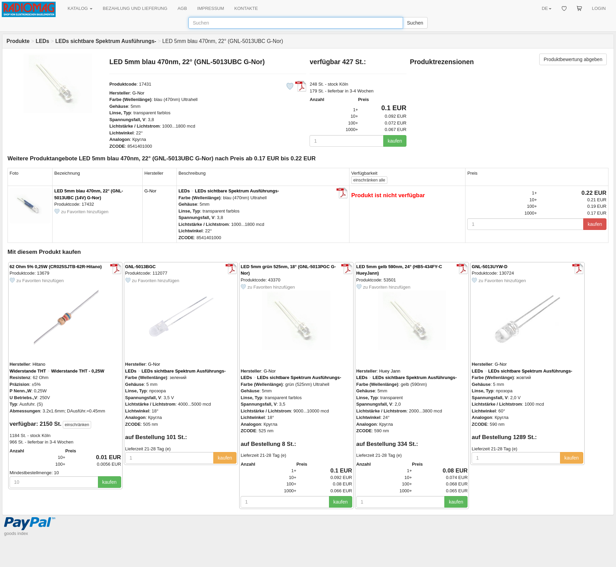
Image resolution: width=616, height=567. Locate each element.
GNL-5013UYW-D (489, 266)
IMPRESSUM (210, 8)
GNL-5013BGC (140, 266)
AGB (182, 8)
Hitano (38, 364)
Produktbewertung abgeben (573, 59)
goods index (16, 533)
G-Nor (138, 93)
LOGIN (599, 8)
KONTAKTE (246, 8)
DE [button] (546, 8)
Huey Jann (389, 371)
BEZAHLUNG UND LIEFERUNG (135, 8)
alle (369, 180)
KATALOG (80, 8)
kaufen (395, 141)
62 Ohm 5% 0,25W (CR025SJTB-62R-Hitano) (56, 266)
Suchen (415, 23)
